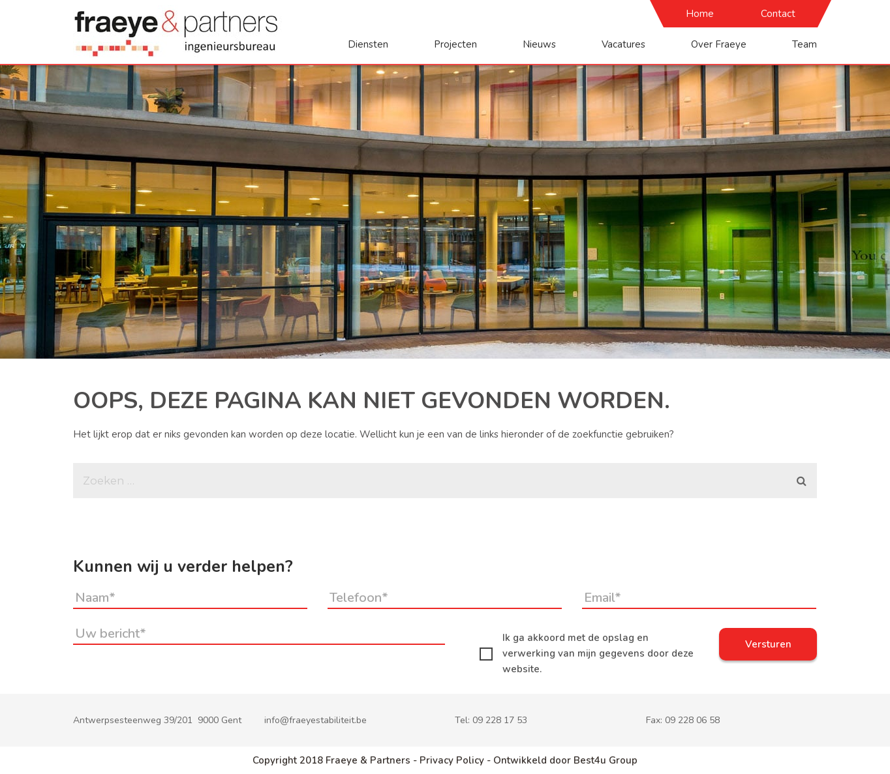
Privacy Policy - (456, 760)
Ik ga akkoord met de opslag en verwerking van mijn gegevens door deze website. (587, 653)
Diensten (368, 44)
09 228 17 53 (499, 720)
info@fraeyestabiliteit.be (315, 720)
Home (700, 13)
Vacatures (623, 44)
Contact (778, 13)
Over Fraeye (718, 44)
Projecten (455, 44)
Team (804, 44)
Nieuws (539, 44)
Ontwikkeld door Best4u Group (565, 760)
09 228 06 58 (692, 720)
